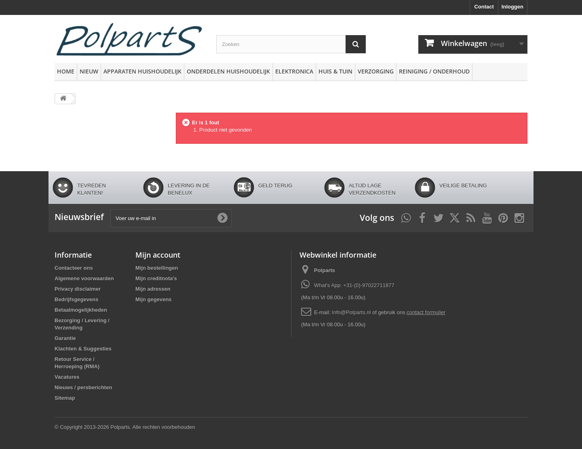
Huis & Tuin (335, 71)
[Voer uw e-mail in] (171, 218)
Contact (483, 7)
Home (65, 71)
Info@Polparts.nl (352, 312)
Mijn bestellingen (156, 268)
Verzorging (376, 71)
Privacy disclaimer (78, 289)
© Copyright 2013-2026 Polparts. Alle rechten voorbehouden (125, 427)
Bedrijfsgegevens (76, 299)
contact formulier (426, 312)
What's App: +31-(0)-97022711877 (354, 285)
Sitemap (65, 398)
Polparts (324, 270)
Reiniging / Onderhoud (434, 71)
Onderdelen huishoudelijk (228, 71)
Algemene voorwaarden (84, 278)
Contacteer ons (74, 268)
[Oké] (222, 218)
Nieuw (89, 71)
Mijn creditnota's (156, 278)
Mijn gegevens (153, 299)
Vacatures (67, 377)
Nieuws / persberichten (83, 387)
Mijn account (157, 255)
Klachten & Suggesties (83, 349)
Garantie (65, 338)
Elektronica (294, 71)
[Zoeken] (356, 44)
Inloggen (512, 7)
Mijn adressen (153, 289)
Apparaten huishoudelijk (142, 71)
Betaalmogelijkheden (81, 310)
